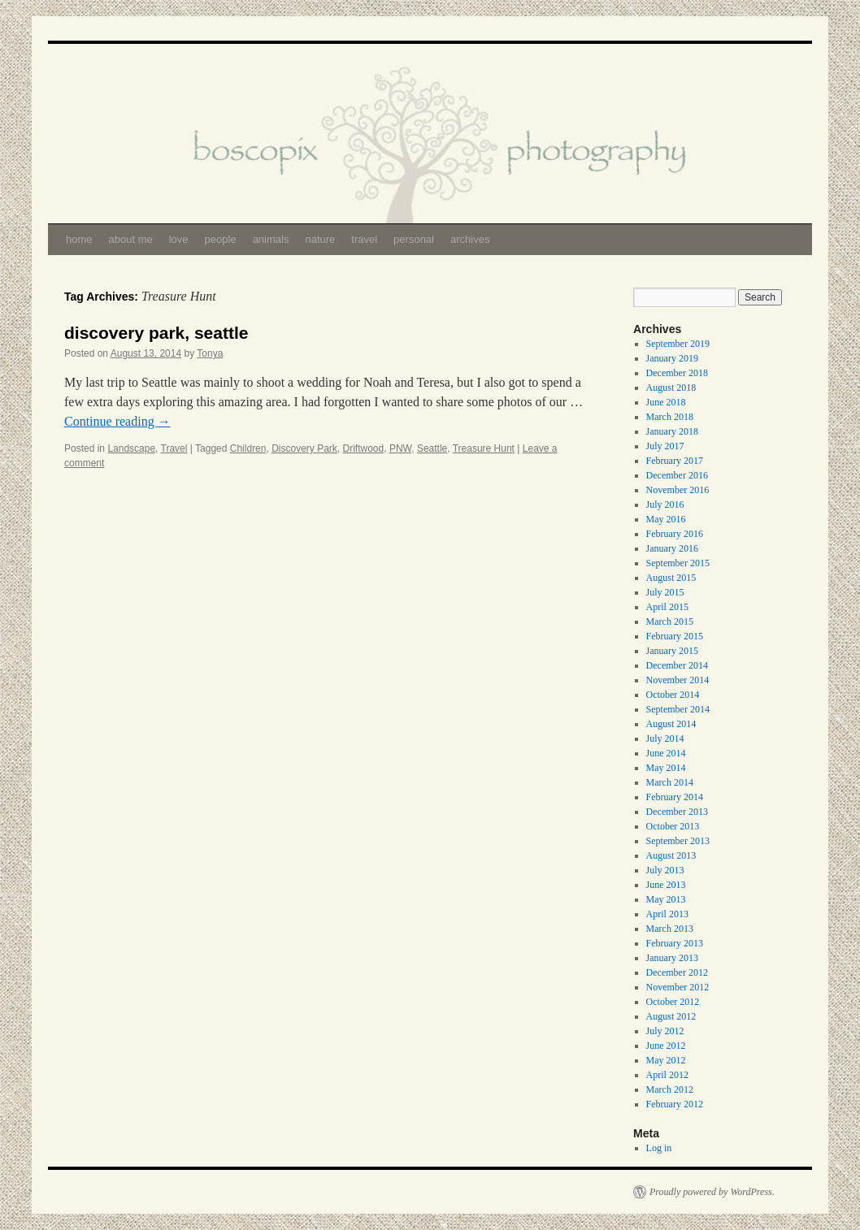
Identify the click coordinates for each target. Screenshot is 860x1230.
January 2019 (672, 358)
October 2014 (673, 694)
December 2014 (677, 665)
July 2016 (665, 504)
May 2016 (666, 519)
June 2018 (666, 402)
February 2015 (674, 636)
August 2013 (671, 855)
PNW (400, 448)
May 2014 (666, 767)
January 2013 (672, 958)
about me (131, 239)
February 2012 (674, 1104)
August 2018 (671, 387)
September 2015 (678, 563)
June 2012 (666, 1045)
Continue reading (117, 421)
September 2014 (678, 709)
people (221, 239)
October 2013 (673, 826)
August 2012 (671, 1016)
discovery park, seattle (156, 332)
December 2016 (677, 475)
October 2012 (673, 1001)
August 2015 (671, 577)
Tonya (210, 353)
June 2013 (666, 884)
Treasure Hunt (484, 448)
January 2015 (672, 650)
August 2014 (671, 724)
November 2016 (678, 490)
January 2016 (672, 548)
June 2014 (666, 753)
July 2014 (665, 738)
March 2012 (669, 1089)
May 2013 (666, 899)
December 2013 (677, 811)
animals (271, 239)
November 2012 (678, 987)
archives (469, 239)
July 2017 (665, 446)
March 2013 (669, 928)
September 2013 (678, 841)
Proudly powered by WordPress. (712, 1192)
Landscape (131, 448)
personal (413, 239)
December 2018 (677, 373)
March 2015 (669, 621)
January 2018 (672, 431)
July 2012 (665, 1031)
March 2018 (669, 416)
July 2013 (665, 870)
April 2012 (667, 1075)
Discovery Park (304, 448)
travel (364, 239)
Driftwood (363, 448)
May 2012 (666, 1060)
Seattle (432, 448)
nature (320, 239)
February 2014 (674, 797)
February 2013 (674, 943)
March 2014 (669, 782)
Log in (659, 1148)
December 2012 (677, 972)
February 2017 (674, 460)
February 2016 (674, 533)
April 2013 (667, 914)
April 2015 (667, 607)
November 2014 (678, 680)
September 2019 (678, 343)
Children (248, 448)
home (79, 239)
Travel (174, 448)
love (179, 239)
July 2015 (665, 592)
